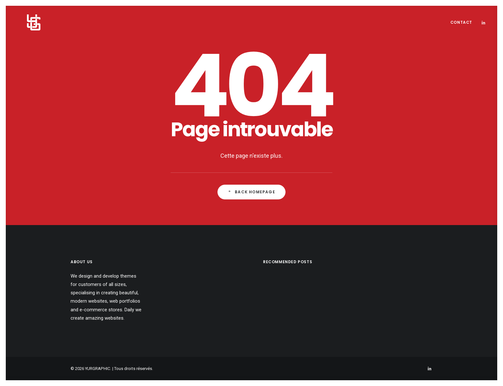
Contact (461, 22)
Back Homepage (251, 192)
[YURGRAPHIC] (23, 22)
